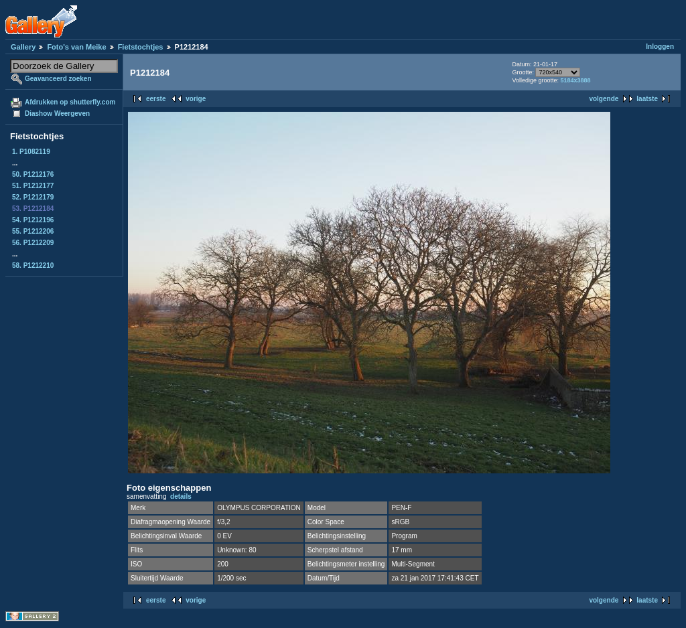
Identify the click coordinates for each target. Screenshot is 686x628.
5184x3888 (575, 80)
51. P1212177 (33, 185)
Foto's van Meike (76, 47)
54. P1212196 (33, 220)
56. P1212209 (33, 242)
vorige (196, 98)
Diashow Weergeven (57, 113)
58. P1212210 (33, 265)
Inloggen (660, 46)
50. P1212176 (33, 174)
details (181, 496)
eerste (155, 98)
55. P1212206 (33, 231)
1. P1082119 (31, 151)
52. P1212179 (33, 197)
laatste (647, 98)
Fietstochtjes (140, 47)
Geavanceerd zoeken (58, 78)
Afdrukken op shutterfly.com (70, 102)
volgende (603, 98)
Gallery (23, 47)
